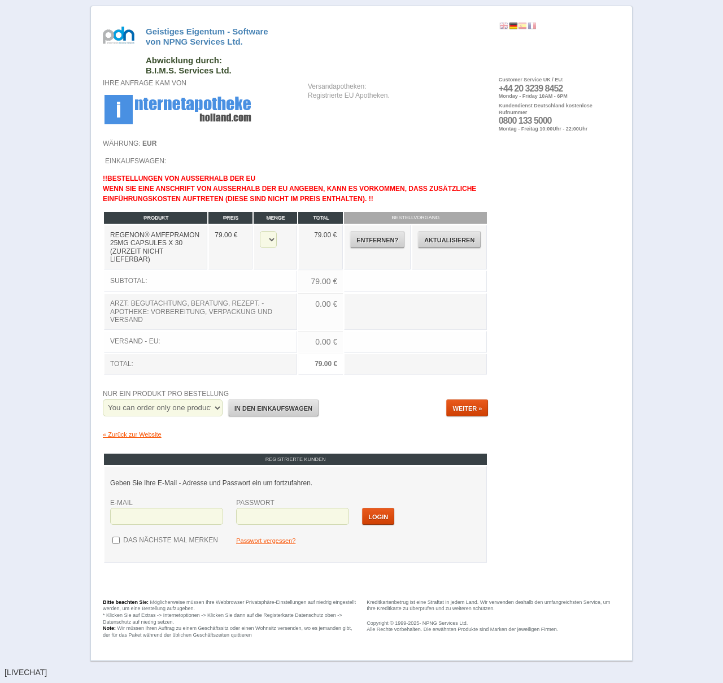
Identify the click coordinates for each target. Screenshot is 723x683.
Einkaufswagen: (295, 266)
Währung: (129, 143)
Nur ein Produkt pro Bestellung (166, 394)
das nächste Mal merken (169, 540)
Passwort (255, 503)
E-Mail (121, 503)
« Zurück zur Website (132, 434)
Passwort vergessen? (265, 540)
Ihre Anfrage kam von (144, 83)
